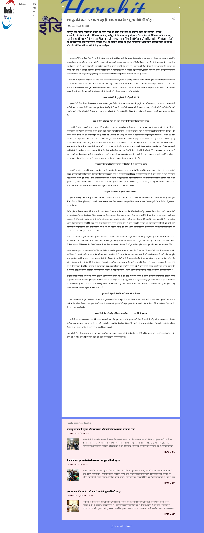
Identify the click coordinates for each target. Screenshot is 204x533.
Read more (169, 452)
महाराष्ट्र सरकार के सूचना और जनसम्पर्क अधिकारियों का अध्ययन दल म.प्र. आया (101, 429)
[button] (173, 19)
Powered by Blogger (121, 526)
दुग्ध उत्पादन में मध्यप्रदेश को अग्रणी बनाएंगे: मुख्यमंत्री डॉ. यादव (94, 491)
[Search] (178, 7)
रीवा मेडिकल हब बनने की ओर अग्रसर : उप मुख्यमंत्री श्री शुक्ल (93, 460)
